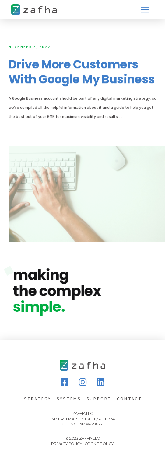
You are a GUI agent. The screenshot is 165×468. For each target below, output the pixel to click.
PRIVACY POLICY (66, 444)
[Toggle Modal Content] (145, 9)
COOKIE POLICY (99, 444)
